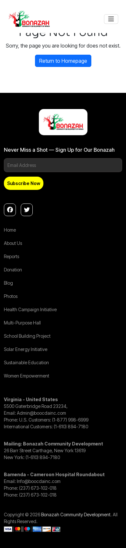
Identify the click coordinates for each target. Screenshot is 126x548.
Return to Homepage (63, 61)
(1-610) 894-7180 (71, 426)
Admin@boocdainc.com (41, 413)
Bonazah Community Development (75, 514)
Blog (8, 283)
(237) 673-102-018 (38, 488)
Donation (13, 269)
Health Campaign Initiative (30, 309)
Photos (10, 296)
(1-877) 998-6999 (70, 419)
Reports (11, 256)
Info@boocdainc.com (39, 481)
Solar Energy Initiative (25, 349)
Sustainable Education (26, 362)
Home (10, 230)
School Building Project (27, 336)
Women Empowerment (26, 375)
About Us (13, 243)
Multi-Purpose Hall (22, 322)
